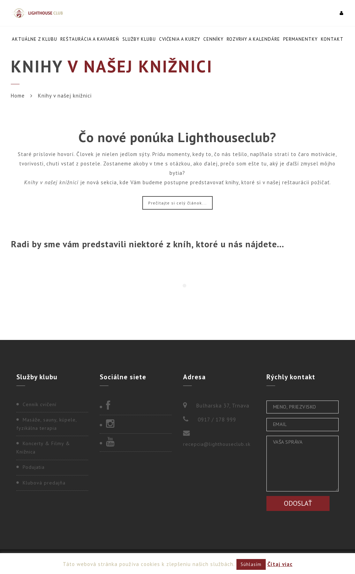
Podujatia (34, 467)
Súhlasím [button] (251, 564)
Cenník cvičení (39, 404)
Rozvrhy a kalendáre (253, 39)
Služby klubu (139, 39)
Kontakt (332, 39)
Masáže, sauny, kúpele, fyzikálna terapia (46, 424)
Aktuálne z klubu (34, 39)
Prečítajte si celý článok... (177, 202)
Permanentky (300, 39)
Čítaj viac (280, 564)
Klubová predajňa (44, 483)
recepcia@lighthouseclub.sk (216, 444)
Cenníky (213, 39)
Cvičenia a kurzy (179, 39)
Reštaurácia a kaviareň (89, 39)
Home (18, 95)
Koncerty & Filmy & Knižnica (43, 447)
